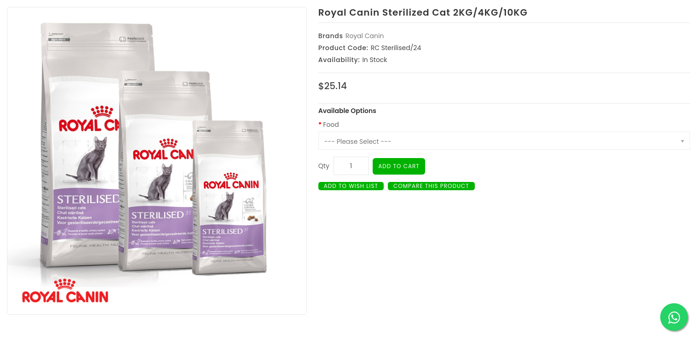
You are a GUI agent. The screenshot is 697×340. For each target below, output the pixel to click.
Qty (323, 165)
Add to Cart (399, 166)
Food (331, 124)
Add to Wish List (351, 186)
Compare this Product (431, 186)
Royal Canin (365, 35)
